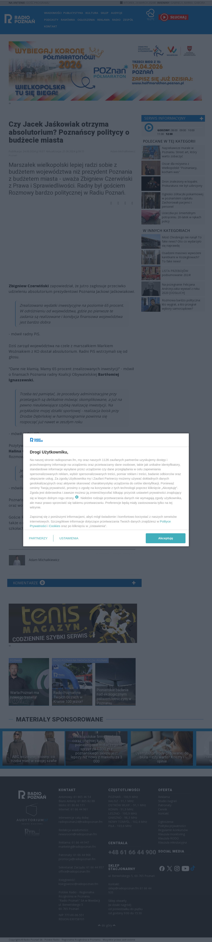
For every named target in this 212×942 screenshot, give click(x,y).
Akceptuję (165, 538)
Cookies (54, 526)
